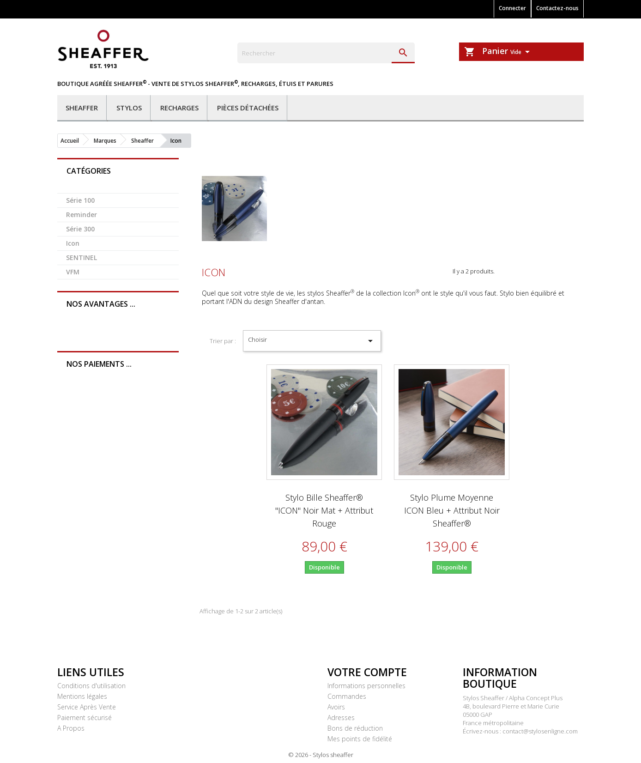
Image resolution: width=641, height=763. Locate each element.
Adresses (341, 717)
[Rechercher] (326, 52)
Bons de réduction (355, 728)
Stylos (129, 107)
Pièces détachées (247, 107)
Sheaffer (82, 107)
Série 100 (80, 200)
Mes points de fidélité (359, 738)
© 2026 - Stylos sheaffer (320, 755)
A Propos (71, 728)
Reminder (81, 214)
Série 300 (80, 228)
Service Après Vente (86, 706)
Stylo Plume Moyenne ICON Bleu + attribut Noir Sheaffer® (452, 510)
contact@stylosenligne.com (540, 731)
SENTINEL (81, 257)
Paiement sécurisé (84, 717)
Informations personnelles (366, 685)
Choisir (312, 340)
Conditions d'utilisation (91, 685)
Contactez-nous (557, 8)
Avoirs (336, 706)
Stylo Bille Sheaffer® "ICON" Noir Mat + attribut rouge (324, 510)
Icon (72, 243)
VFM (72, 271)
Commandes (346, 696)
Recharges (179, 107)
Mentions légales (82, 696)
